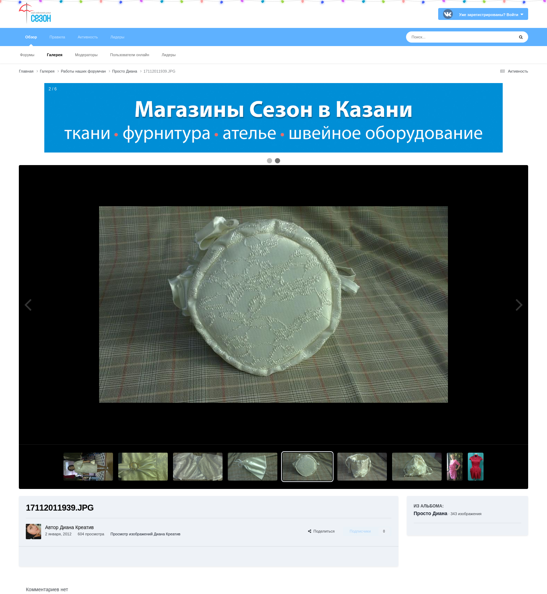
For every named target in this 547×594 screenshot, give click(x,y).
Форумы (27, 55)
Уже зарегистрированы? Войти (491, 15)
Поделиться (321, 531)
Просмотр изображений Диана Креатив (145, 534)
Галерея (54, 55)
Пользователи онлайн (129, 55)
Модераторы (86, 55)
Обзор (31, 40)
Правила (57, 37)
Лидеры (169, 55)
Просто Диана (431, 513)
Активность (88, 37)
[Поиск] (447, 37)
